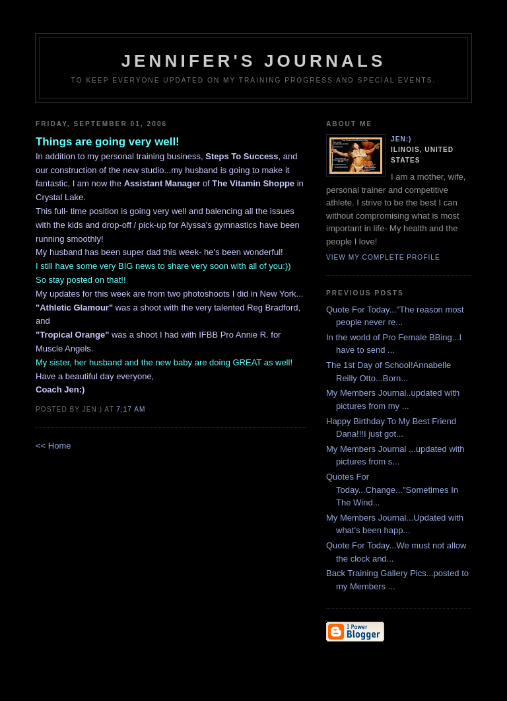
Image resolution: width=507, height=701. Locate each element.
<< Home (53, 446)
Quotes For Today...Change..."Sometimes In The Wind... (392, 489)
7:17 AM (130, 409)
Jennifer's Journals (253, 61)
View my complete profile (383, 257)
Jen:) (401, 139)
